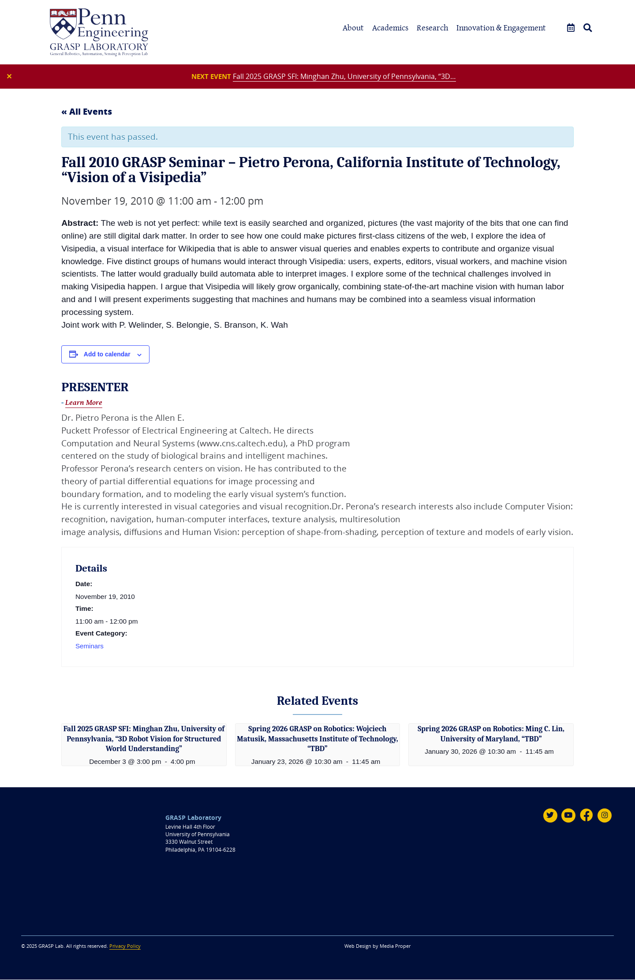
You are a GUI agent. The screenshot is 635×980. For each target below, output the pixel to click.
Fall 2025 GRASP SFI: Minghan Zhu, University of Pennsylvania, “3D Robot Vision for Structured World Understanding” (144, 740)
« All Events (86, 112)
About (353, 28)
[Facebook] (586, 816)
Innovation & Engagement (501, 28)
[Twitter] (549, 816)
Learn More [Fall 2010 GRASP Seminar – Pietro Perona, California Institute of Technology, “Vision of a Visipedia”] (83, 403)
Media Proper (395, 946)
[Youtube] (568, 816)
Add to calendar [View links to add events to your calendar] (107, 355)
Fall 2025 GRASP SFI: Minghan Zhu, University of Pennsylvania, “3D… (346, 77)
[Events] (571, 28)
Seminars (89, 647)
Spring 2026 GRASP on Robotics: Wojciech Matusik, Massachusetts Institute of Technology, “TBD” (317, 740)
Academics (390, 28)
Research (432, 28)
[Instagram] (605, 816)
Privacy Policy (125, 946)
